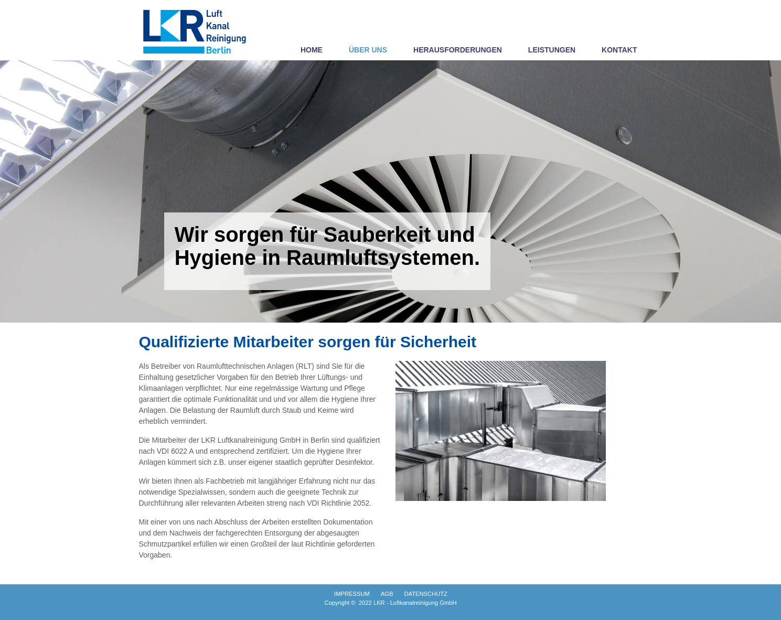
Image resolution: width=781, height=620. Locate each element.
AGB (387, 594)
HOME (312, 50)
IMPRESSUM (352, 594)
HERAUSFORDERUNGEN (457, 50)
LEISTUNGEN (551, 50)
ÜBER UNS (368, 50)
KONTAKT (619, 50)
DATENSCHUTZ (425, 594)
